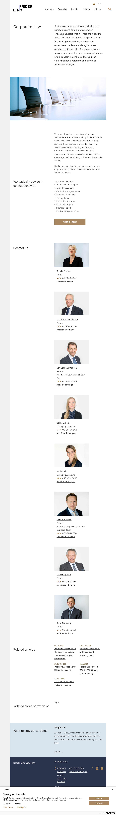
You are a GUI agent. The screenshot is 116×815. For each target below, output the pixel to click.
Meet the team (70, 222)
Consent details (8, 807)
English (6, 790)
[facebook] (91, 768)
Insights (86, 9)
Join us (97, 9)
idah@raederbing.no (66, 482)
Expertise (62, 9)
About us (49, 9)
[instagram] (100, 768)
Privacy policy (21, 807)
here (56, 743)
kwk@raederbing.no (66, 537)
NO (99, 4)
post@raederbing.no (78, 772)
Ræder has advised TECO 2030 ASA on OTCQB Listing (89, 670)
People (74, 9)
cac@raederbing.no (65, 330)
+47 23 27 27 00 (76, 768)
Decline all (99, 803)
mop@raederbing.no (66, 585)
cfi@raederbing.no (65, 281)
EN (94, 4)
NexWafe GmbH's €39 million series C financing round (90, 652)
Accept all (99, 798)
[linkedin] (95, 768)
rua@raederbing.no (65, 633)
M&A (56, 703)
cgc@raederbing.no (66, 385)
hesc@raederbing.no (66, 433)
